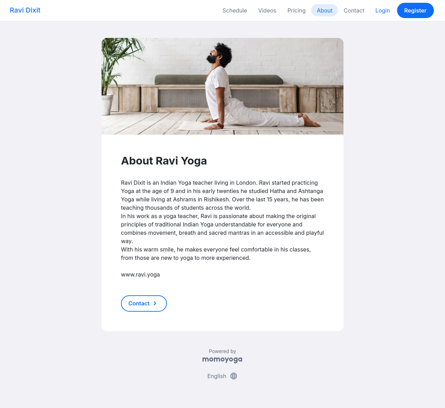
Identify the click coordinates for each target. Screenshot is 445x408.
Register (415, 10)
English (222, 376)
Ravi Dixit (25, 10)
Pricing (297, 10)
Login (382, 10)
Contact (353, 10)
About (324, 10)
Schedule (234, 10)
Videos (267, 10)
